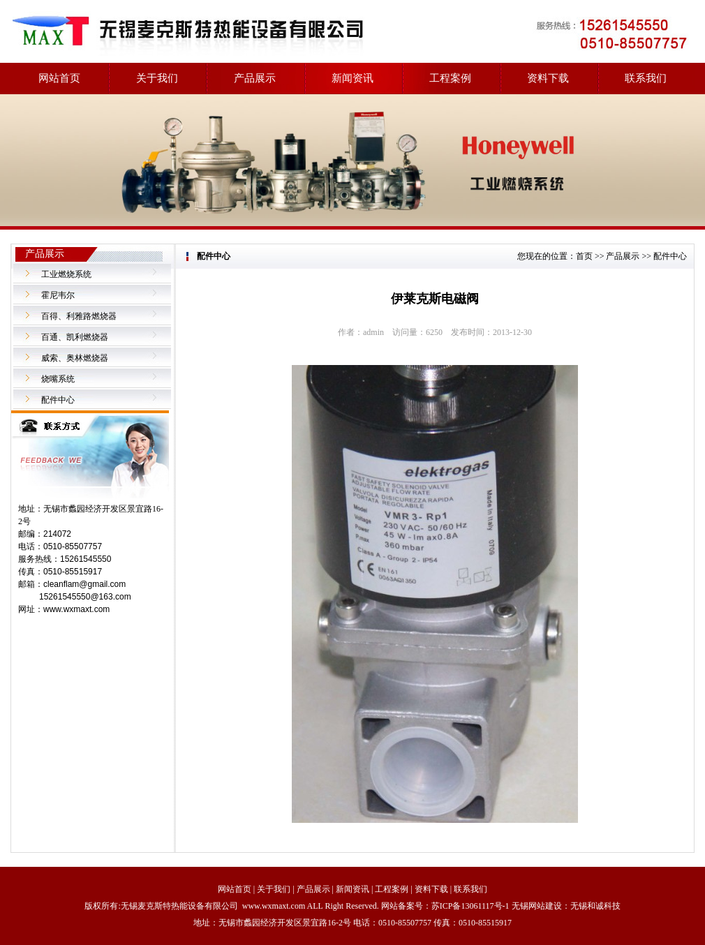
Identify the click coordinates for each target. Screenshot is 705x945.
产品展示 (255, 78)
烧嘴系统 (58, 379)
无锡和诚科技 (595, 906)
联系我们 (646, 78)
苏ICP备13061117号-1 (470, 906)
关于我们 (157, 78)
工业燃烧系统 (66, 274)
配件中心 (58, 400)
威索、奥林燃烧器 (74, 358)
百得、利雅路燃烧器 (79, 316)
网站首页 (59, 78)
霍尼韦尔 (58, 295)
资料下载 (548, 78)
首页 (584, 256)
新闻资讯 (352, 78)
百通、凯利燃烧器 (74, 337)
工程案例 (450, 78)
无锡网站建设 (537, 906)
